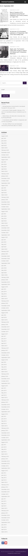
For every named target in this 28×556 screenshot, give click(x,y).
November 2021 (5, 230)
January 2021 (4, 254)
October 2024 (5, 155)
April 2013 (4, 451)
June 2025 (3, 140)
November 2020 (5, 258)
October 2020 (5, 261)
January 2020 (4, 279)
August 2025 (4, 136)
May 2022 (3, 218)
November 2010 (5, 517)
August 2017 (4, 334)
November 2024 (5, 152)
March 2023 (4, 195)
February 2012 (5, 484)
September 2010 (5, 522)
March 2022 (4, 223)
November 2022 (5, 204)
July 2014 (3, 416)
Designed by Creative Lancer (14, 553)
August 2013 (4, 442)
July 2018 (3, 315)
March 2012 (4, 482)
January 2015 (4, 402)
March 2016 (4, 371)
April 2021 (4, 246)
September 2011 (5, 496)
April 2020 (4, 272)
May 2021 (3, 244)
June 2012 (3, 475)
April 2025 (4, 145)
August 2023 (4, 185)
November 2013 (5, 435)
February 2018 (5, 322)
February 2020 (5, 277)
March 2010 (4, 532)
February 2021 (5, 251)
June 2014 (3, 418)
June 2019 (3, 291)
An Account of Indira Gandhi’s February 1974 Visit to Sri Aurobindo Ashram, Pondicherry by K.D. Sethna (13, 112)
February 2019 (5, 301)
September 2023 (5, 183)
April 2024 (4, 169)
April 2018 (4, 317)
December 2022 (5, 202)
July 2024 (3, 162)
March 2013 (4, 454)
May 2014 (3, 421)
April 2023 (4, 192)
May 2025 (3, 143)
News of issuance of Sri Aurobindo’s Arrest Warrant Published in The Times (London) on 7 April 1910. (19, 15)
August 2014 (4, 414)
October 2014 (5, 409)
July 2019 (3, 289)
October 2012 (5, 466)
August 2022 (4, 211)
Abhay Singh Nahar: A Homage (18, 68)
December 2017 (5, 327)
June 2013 (3, 447)
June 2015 (3, 390)
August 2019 (4, 286)
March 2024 (4, 171)
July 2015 (3, 388)
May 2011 (3, 503)
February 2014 (5, 428)
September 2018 (5, 310)
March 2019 (4, 298)
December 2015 (5, 378)
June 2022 (3, 216)
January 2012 (4, 487)
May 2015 (3, 392)
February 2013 (5, 456)
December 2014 (5, 404)
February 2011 (5, 510)
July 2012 (3, 473)
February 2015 (5, 400)
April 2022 (4, 221)
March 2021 (4, 249)
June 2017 (3, 338)
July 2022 (3, 213)
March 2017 (4, 345)
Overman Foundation (7, 2)
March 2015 (4, 397)
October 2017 (5, 331)
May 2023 (3, 190)
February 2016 (5, 374)
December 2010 (5, 515)
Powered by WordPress (20, 551)
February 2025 (5, 150)
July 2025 (3, 138)
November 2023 (5, 178)
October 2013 (5, 437)
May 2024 (3, 166)
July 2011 (3, 499)
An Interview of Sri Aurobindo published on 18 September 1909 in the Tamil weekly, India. (18, 33)
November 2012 (5, 463)
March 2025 (4, 147)
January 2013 (4, 458)
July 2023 (3, 188)
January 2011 (4, 513)
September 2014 (5, 411)
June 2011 (3, 501)
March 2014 (4, 425)
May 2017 (3, 341)
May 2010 (3, 527)
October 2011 (5, 494)
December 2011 (5, 489)
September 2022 (5, 209)
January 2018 (4, 324)
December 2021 (5, 228)
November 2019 (5, 282)
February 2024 (5, 173)
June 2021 (3, 242)
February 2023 (5, 197)
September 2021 (5, 235)
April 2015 (4, 395)
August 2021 (4, 237)
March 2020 (4, 275)
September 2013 (5, 440)
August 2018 (4, 312)
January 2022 (4, 225)
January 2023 (4, 199)
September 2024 (5, 157)
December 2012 (5, 461)
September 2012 (5, 468)
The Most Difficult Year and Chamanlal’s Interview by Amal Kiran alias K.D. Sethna (11, 124)
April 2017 (4, 343)
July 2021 (3, 239)
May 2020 (3, 270)
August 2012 (4, 470)
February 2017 (5, 348)
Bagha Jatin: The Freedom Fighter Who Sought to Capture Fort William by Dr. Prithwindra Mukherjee (18, 51)
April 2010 (4, 529)
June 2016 (3, 364)
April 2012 (4, 480)
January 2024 (4, 176)
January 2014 (4, 430)
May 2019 (3, 294)
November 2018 (5, 305)
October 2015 (5, 381)
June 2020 (3, 268)
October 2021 (5, 232)
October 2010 (5, 520)
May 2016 (3, 367)
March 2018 (4, 319)
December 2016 (5, 352)
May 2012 (3, 477)
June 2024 (3, 164)
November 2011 (5, 491)
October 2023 (5, 180)
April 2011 (4, 506)
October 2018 (5, 308)
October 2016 (5, 355)
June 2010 (3, 524)
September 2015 (5, 383)
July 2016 (3, 362)
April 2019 (4, 296)
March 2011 (4, 508)
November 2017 (5, 329)
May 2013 (3, 449)
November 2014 (5, 407)
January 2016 (4, 376)
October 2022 (5, 206)
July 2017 (3, 336)
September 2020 (5, 263)
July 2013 (3, 444)
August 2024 (4, 159)
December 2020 (5, 256)
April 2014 (4, 423)
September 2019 (5, 284)
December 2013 (5, 433)
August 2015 (4, 385)
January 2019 (4, 303)
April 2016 (4, 369)
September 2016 (5, 357)
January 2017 (4, 350)
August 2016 (4, 359)
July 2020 (3, 265)
